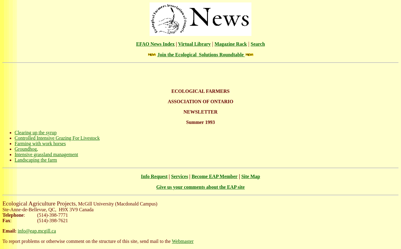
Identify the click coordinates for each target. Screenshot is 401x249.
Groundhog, (26, 149)
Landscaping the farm (36, 160)
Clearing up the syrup (36, 132)
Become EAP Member (214, 176)
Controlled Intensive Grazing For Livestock (57, 138)
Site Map (250, 176)
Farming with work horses (40, 143)
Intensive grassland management (46, 154)
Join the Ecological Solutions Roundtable (201, 54)
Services (179, 176)
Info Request (154, 176)
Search (258, 44)
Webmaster (183, 241)
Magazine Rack (231, 44)
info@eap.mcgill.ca (37, 230)
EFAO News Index (155, 44)
